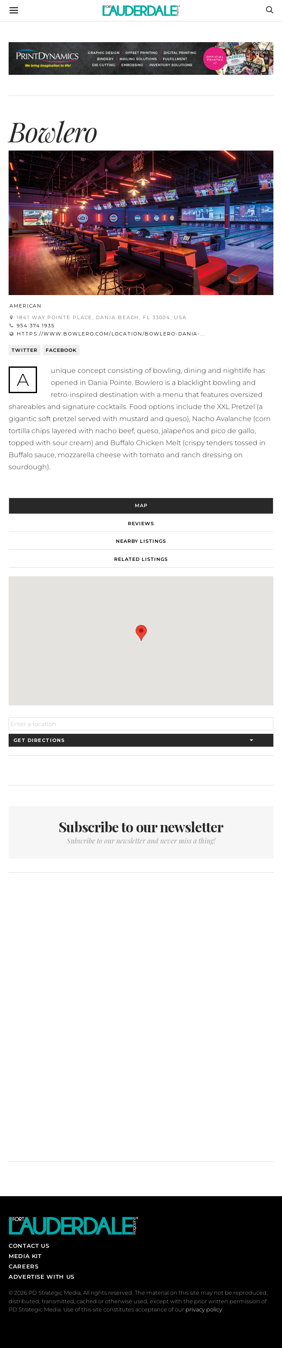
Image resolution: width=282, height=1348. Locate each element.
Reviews (141, 523)
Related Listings (141, 559)
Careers (23, 1266)
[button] (141, 633)
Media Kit (25, 1256)
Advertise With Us (41, 1276)
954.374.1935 (36, 326)
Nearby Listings (141, 541)
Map (141, 505)
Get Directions (39, 740)
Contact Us (29, 1245)
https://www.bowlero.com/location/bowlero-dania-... (111, 334)
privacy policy (204, 1309)
